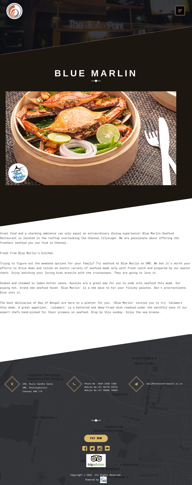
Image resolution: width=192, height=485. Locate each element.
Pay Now (96, 438)
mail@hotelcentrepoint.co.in (164, 383)
